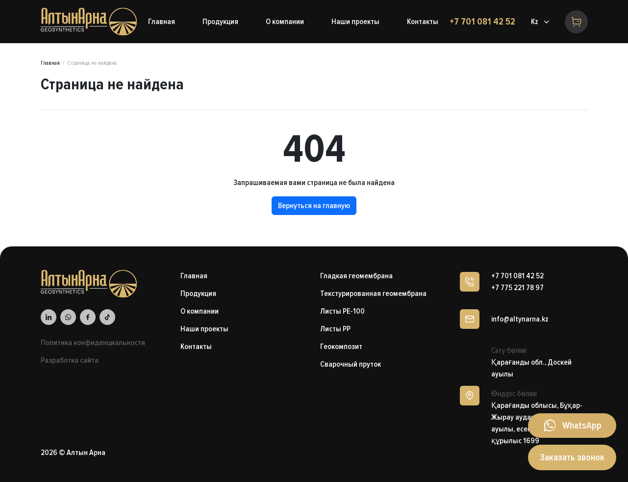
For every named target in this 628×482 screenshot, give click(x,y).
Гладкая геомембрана (356, 276)
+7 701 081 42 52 (482, 21)
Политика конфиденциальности (93, 343)
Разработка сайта (70, 360)
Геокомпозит (341, 346)
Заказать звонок (572, 457)
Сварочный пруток (350, 364)
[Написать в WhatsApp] (572, 425)
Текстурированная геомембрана (373, 293)
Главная (50, 63)
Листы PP (335, 329)
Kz (534, 22)
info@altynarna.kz (520, 319)
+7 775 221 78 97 (517, 288)
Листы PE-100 (342, 311)
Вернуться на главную (314, 206)
